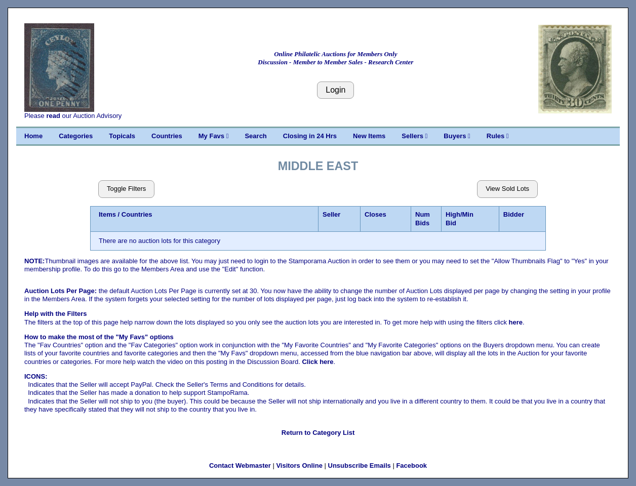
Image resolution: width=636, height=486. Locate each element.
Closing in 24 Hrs (310, 136)
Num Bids (422, 218)
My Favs (213, 136)
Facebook (411, 465)
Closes (375, 214)
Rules (498, 136)
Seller (331, 214)
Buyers (457, 136)
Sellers (414, 136)
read (53, 115)
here (516, 322)
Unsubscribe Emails (359, 465)
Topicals (122, 136)
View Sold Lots (507, 188)
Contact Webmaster (240, 465)
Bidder (513, 214)
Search (255, 136)
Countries (166, 136)
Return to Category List (318, 432)
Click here (317, 362)
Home (33, 136)
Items (107, 214)
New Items (369, 136)
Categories (76, 136)
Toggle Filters (126, 188)
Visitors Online (299, 465)
